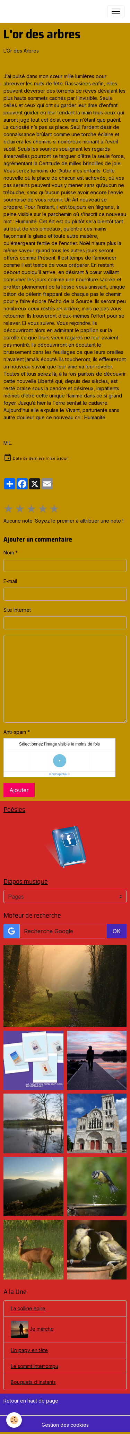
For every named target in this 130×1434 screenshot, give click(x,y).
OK (117, 931)
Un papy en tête (29, 1350)
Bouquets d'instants (33, 1382)
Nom (8, 552)
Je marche (32, 1329)
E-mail (10, 581)
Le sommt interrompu (34, 1366)
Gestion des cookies (65, 1425)
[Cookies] (14, 1420)
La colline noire (28, 1308)
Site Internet (17, 610)
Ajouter (19, 790)
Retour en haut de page (30, 1401)
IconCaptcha (58, 774)
